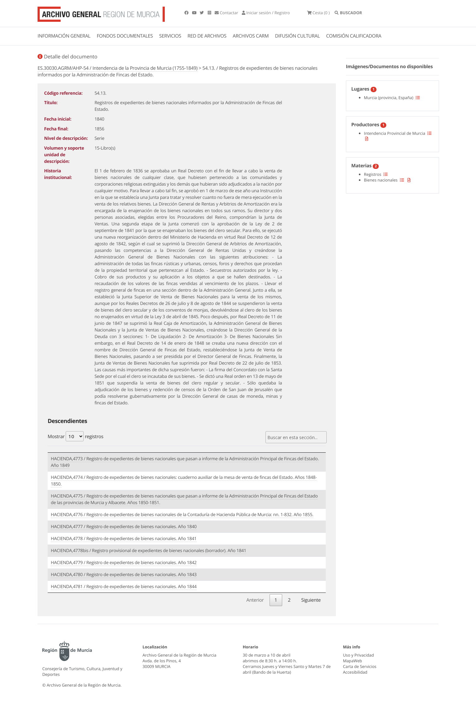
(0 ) (319, 12)
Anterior (255, 600)
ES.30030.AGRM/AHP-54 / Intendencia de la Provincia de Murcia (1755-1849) (118, 68)
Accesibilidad (355, 672)
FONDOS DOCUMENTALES (125, 36)
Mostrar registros (75, 436)
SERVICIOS (170, 36)
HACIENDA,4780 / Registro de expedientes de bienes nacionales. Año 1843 (124, 575)
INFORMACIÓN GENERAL (64, 36)
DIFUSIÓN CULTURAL (297, 36)
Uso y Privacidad (358, 655)
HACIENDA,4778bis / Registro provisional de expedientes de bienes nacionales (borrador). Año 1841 (148, 551)
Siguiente (311, 600)
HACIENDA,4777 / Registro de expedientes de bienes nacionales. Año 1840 (124, 527)
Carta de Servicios (360, 666)
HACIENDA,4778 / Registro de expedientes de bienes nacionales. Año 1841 (124, 539)
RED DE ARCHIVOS (206, 36)
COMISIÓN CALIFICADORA (353, 36)
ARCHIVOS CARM (251, 36)
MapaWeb (352, 660)
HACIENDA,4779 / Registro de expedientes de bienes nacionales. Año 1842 (124, 563)
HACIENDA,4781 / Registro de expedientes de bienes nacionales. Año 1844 (124, 587)
